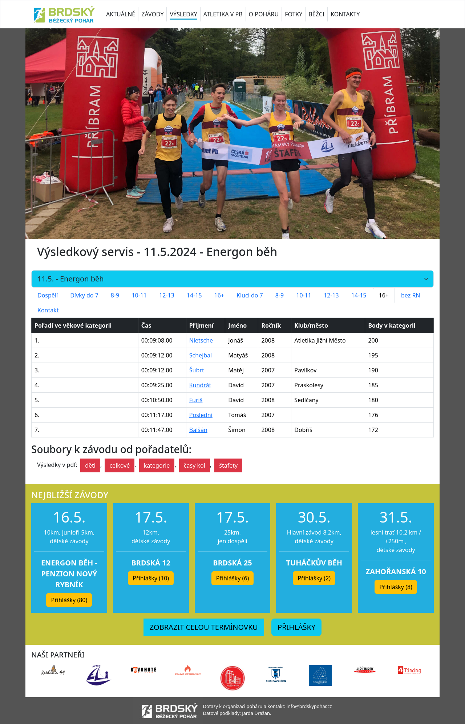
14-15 (194, 295)
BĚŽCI (316, 14)
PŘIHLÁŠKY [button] (296, 627)
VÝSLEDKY (183, 14)
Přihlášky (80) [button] (69, 600)
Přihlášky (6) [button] (232, 578)
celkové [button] (119, 465)
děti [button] (90, 465)
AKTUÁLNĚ (120, 14)
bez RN (410, 295)
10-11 (139, 295)
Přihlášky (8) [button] (395, 587)
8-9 (115, 295)
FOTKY (293, 14)
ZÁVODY (152, 14)
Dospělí (47, 295)
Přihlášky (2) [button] (314, 578)
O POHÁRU (264, 14)
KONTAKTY (345, 14)
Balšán (198, 430)
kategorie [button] (157, 465)
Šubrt (196, 370)
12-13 (166, 295)
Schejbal (200, 355)
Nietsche (201, 340)
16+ (219, 295)
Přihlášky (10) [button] (151, 578)
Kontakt (48, 310)
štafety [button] (228, 465)
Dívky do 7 (84, 295)
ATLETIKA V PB (223, 14)
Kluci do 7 (249, 295)
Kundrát (200, 385)
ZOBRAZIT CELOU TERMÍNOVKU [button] (204, 627)
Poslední (201, 415)
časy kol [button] (194, 465)
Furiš (196, 400)
